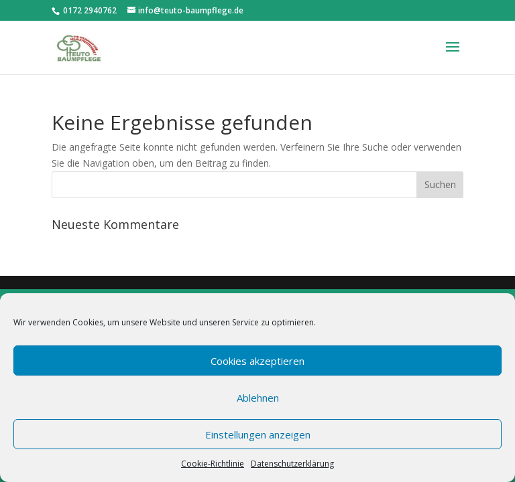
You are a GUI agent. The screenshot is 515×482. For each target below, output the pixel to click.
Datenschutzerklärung (292, 463)
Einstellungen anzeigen (257, 434)
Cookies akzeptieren (257, 361)
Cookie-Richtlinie (212, 463)
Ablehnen (258, 397)
